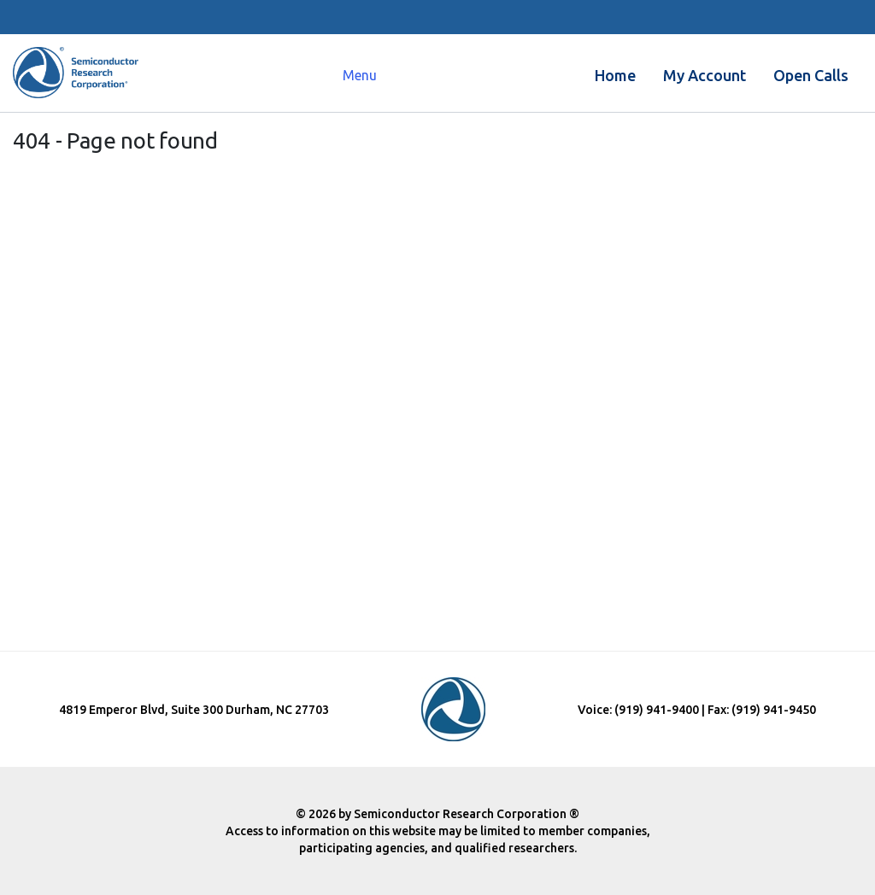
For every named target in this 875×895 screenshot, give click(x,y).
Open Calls (811, 75)
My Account (704, 75)
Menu (360, 75)
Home (615, 75)
